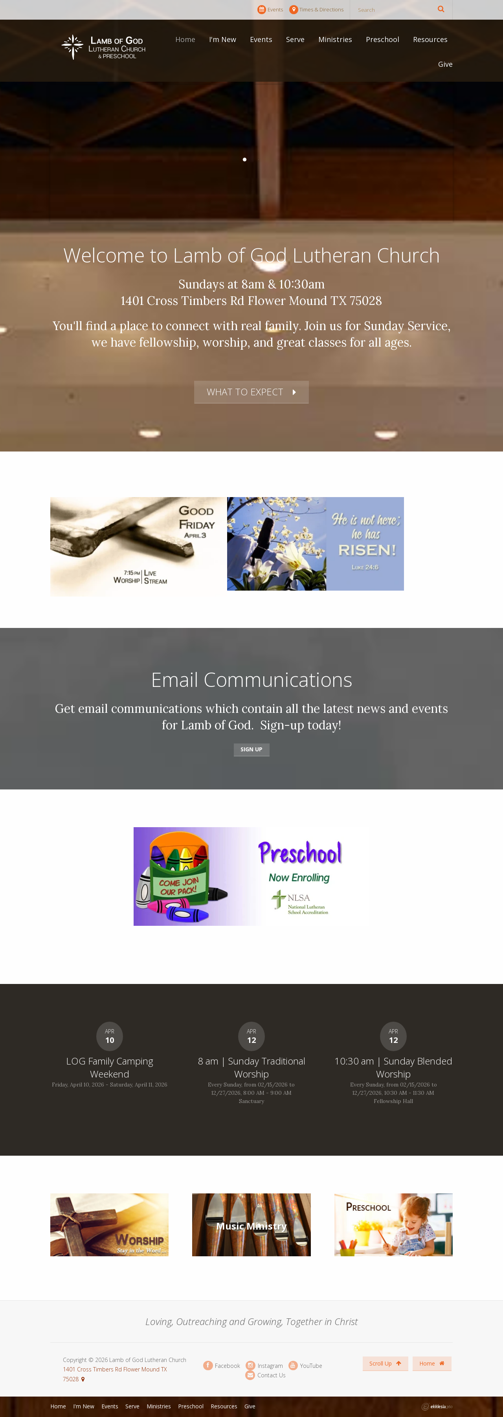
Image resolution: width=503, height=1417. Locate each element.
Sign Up (251, 749)
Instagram (264, 1366)
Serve (295, 39)
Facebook (221, 1366)
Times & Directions (316, 9)
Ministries (335, 39)
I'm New (222, 39)
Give (445, 64)
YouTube (305, 1366)
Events (270, 9)
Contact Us (265, 1375)
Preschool (382, 39)
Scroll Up (385, 1363)
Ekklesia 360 (437, 1407)
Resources (430, 39)
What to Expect (245, 391)
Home (185, 39)
